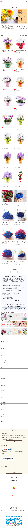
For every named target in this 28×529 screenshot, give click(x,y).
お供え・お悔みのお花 (3, 416)
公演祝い (2, 392)
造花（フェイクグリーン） (4, 362)
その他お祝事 (2, 414)
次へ (17, 272)
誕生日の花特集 (3, 423)
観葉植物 (2, 353)
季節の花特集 (2, 421)
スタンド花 (2, 348)
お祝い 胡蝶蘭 (2, 341)
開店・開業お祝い (3, 378)
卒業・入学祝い (3, 409)
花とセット (2, 367)
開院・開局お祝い (3, 380)
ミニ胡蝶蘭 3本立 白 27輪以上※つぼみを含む (20, 89)
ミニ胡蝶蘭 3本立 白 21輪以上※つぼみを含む (20, 70)
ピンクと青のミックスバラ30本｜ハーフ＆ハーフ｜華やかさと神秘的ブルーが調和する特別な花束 (20, 242)
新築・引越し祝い (3, 404)
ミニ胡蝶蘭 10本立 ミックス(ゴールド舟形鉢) (7, 127)
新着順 (26, 35)
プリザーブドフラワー (3, 360)
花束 (1, 355)
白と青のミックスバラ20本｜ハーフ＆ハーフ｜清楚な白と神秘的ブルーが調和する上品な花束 (20, 262)
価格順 (23, 35)
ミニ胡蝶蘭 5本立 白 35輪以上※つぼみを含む (20, 51)
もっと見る (14, 441)
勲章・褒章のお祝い (3, 390)
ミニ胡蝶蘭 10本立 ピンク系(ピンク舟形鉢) (20, 108)
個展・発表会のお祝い (3, 402)
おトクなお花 (2, 369)
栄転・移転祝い (3, 385)
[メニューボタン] (26, 1)
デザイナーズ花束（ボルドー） (7, 203)
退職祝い (2, 397)
